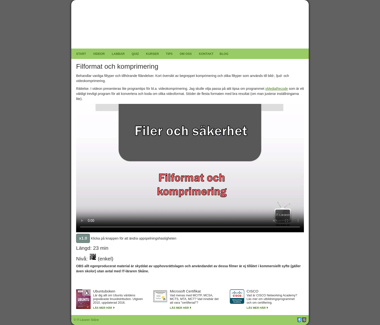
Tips (169, 54)
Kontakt (206, 54)
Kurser (152, 54)
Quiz (135, 54)
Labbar (118, 54)
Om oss (186, 54)
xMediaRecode (276, 89)
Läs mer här (102, 307)
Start (81, 54)
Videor (99, 54)
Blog (224, 54)
